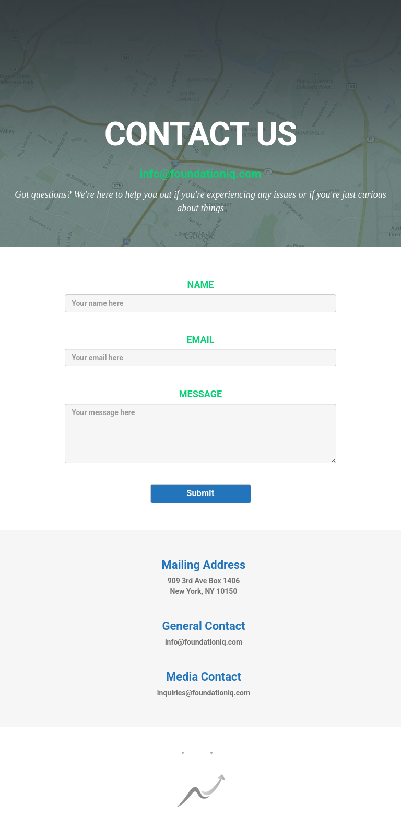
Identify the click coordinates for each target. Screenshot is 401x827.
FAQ (197, 752)
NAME (200, 284)
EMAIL (200, 339)
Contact (232, 752)
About (165, 752)
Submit (200, 493)
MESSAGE (200, 393)
